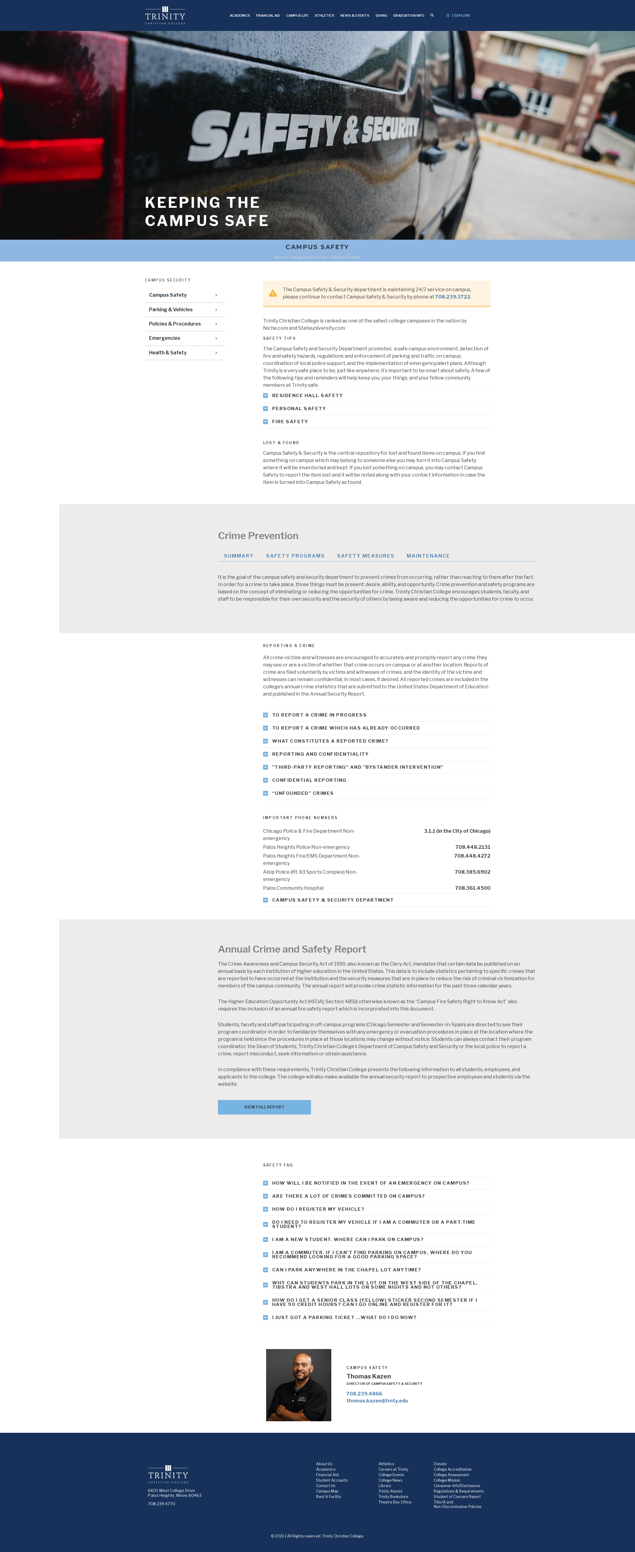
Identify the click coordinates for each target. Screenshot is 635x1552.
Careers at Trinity (393, 1469)
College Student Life (307, 257)
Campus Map (327, 1491)
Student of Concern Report (457, 1496)
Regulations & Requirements (459, 1491)
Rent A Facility (328, 1496)
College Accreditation (453, 1469)
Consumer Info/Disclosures (457, 1485)
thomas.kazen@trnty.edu (377, 1401)
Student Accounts (332, 1480)
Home (280, 257)
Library (385, 1485)
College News (390, 1480)
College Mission (447, 1480)
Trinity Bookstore (393, 1496)
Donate (440, 1464)
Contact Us (325, 1485)
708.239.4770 (161, 1503)
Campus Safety (168, 295)
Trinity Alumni (390, 1491)
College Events (391, 1475)
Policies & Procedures (175, 324)
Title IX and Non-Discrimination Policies (457, 1504)
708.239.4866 (364, 1394)
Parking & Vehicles (171, 309)
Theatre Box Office (395, 1502)
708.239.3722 (452, 297)
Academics (326, 1469)
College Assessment (451, 1475)
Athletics (386, 1464)
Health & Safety (168, 353)
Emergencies (164, 338)
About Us (324, 1464)
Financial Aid (327, 1475)
